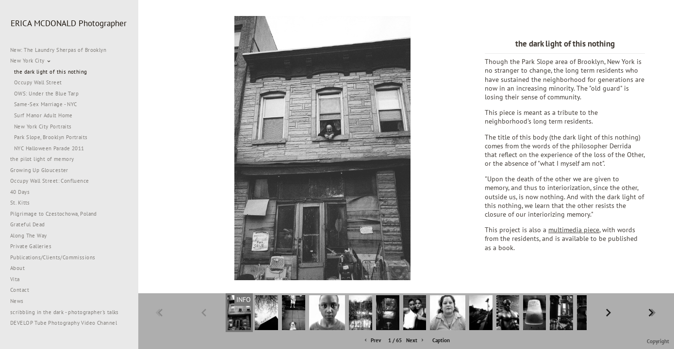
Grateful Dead (27, 224)
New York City (30, 60)
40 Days (20, 192)
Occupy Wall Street (38, 82)
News (17, 301)
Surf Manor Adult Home (43, 115)
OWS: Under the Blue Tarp (46, 93)
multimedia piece (573, 229)
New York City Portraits (43, 126)
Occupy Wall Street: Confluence (49, 180)
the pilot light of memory (42, 159)
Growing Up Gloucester (39, 170)
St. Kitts (20, 202)
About (17, 268)
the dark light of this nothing (50, 71)
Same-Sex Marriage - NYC (45, 104)
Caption (441, 340)
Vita (15, 279)
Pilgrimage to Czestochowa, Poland (53, 213)
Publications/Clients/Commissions (52, 257)
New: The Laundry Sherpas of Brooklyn (58, 50)
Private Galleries (30, 246)
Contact (19, 289)
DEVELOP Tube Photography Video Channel (63, 322)
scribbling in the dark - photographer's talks (68, 312)
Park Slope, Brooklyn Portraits (51, 137)
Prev (372, 340)
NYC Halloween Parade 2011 (49, 148)
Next (415, 340)
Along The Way (32, 235)
